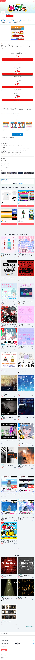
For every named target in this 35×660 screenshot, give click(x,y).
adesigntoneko (8, 14)
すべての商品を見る (17, 134)
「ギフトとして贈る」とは (6, 139)
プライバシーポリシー (4, 165)
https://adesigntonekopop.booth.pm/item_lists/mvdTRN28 (10, 113)
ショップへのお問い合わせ (5, 167)
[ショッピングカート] (31, 1)
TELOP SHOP (23, 203)
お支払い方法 (4, 160)
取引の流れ (3, 158)
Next (33, 33)
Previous (1, 33)
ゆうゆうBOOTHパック (11, 150)
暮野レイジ (22, 221)
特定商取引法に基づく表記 (4, 657)
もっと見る (17, 228)
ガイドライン (2, 654)
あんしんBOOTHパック (4, 150)
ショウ (5, 221)
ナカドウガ (5, 203)
